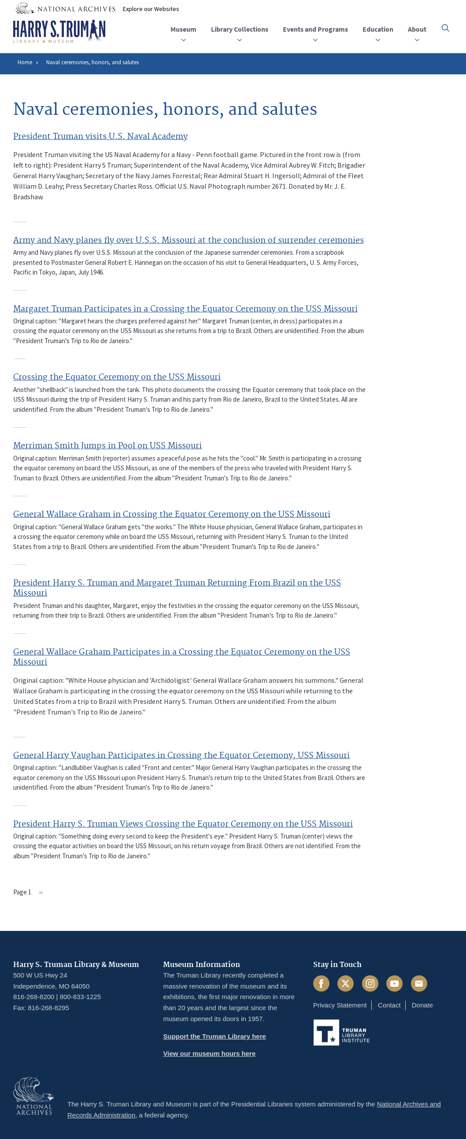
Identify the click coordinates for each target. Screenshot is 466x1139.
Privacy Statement (340, 1005)
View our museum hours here (209, 1053)
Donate (422, 1005)
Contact (389, 1005)
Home (25, 62)
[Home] (59, 32)
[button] (445, 28)
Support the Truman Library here (214, 1036)
